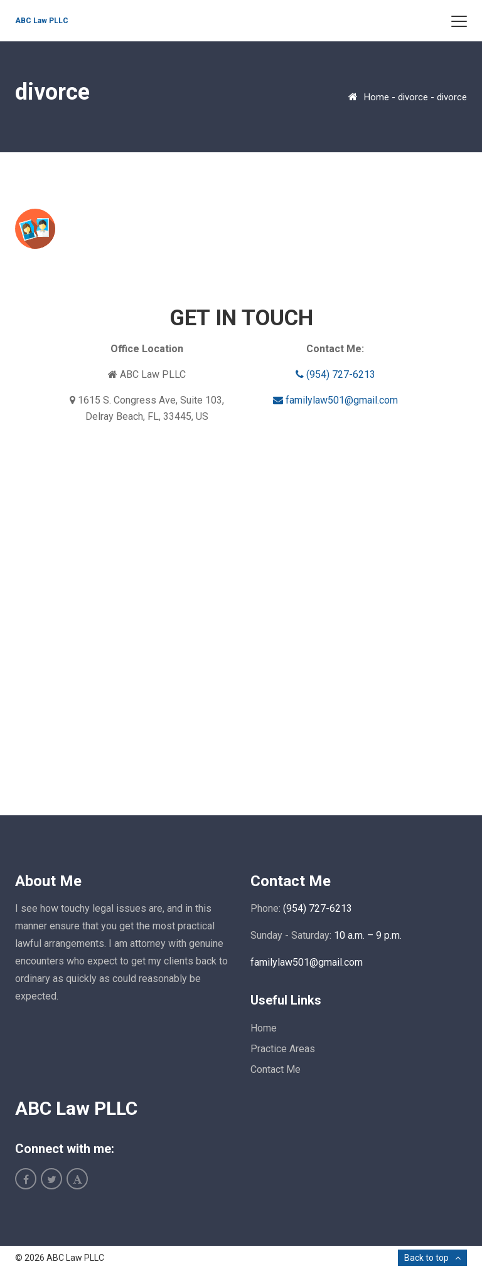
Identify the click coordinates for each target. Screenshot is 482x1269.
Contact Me (275, 1069)
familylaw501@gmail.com (335, 400)
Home (376, 97)
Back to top (426, 1258)
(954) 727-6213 (335, 374)
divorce (413, 97)
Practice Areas (282, 1049)
